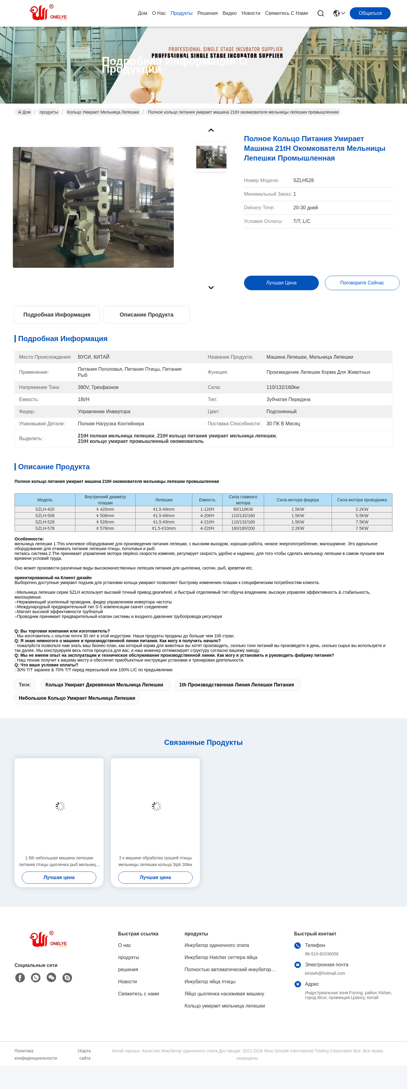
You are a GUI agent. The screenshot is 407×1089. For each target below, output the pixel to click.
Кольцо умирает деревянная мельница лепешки (104, 684)
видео (230, 13)
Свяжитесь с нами (286, 13)
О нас (159, 13)
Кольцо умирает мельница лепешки (103, 112)
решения (207, 13)
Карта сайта (85, 1054)
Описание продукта (146, 315)
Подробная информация (56, 315)
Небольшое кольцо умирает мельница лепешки (77, 698)
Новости (251, 13)
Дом (142, 13)
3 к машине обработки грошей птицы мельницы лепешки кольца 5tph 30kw (155, 861)
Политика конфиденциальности (36, 1054)
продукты (182, 13)
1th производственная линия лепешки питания (236, 684)
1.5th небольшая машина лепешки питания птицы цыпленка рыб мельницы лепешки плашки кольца (59, 861)
